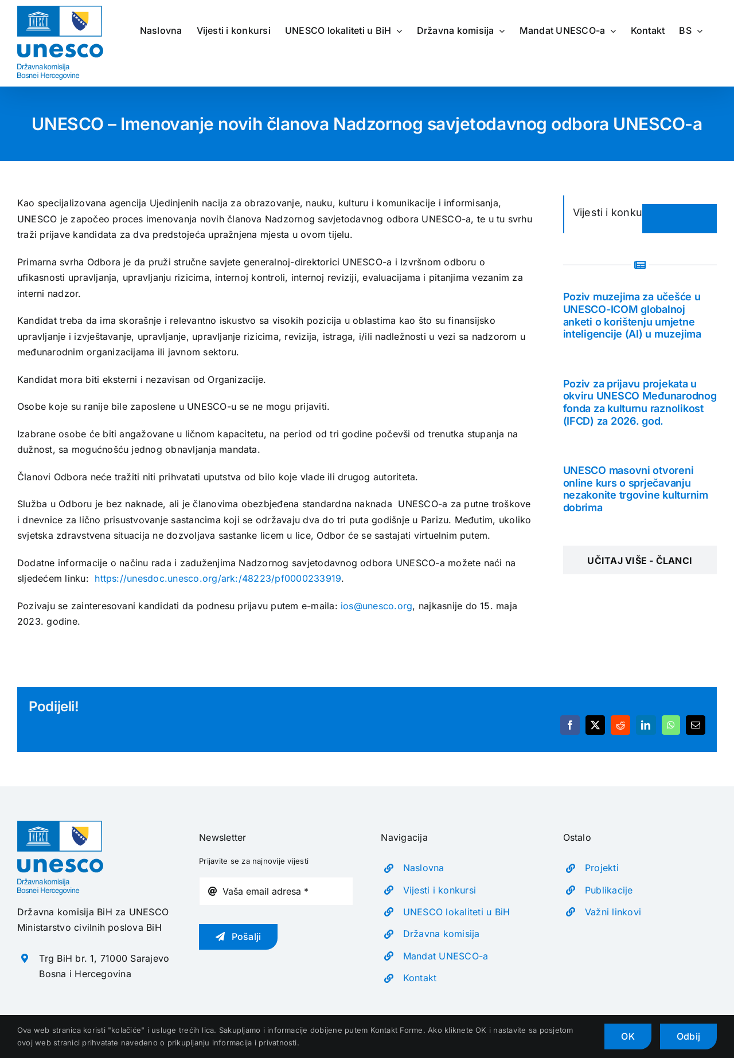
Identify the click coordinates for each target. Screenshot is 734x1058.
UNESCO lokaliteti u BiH (456, 912)
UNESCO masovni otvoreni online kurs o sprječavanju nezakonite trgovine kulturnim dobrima (635, 489)
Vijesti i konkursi (439, 890)
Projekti (602, 867)
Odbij (688, 1036)
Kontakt (420, 977)
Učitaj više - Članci (639, 560)
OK (627, 1036)
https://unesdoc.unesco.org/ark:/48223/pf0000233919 (218, 578)
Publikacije (609, 890)
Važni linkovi (613, 912)
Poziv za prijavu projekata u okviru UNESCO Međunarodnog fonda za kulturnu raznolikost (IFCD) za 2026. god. (640, 402)
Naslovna (423, 867)
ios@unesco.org (376, 606)
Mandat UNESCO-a (446, 956)
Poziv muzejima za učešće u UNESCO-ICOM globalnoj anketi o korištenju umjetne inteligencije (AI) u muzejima (632, 315)
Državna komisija (441, 933)
